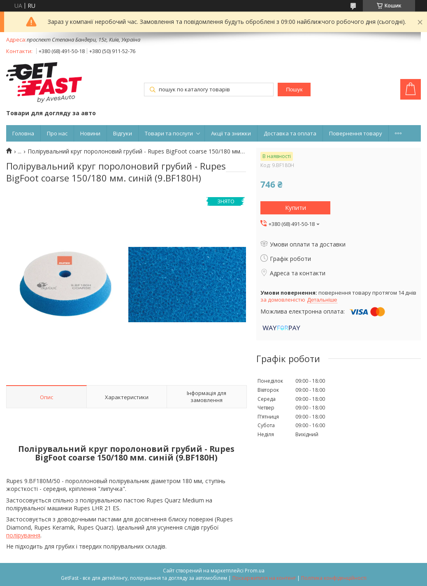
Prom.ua (255, 570)
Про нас (57, 133)
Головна (23, 133)
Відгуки (122, 133)
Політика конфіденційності (334, 577)
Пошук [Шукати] (294, 89)
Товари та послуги (169, 133)
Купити (295, 207)
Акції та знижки (231, 133)
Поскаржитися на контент (264, 577)
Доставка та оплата (290, 133)
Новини (90, 133)
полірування (23, 535)
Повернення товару (355, 133)
